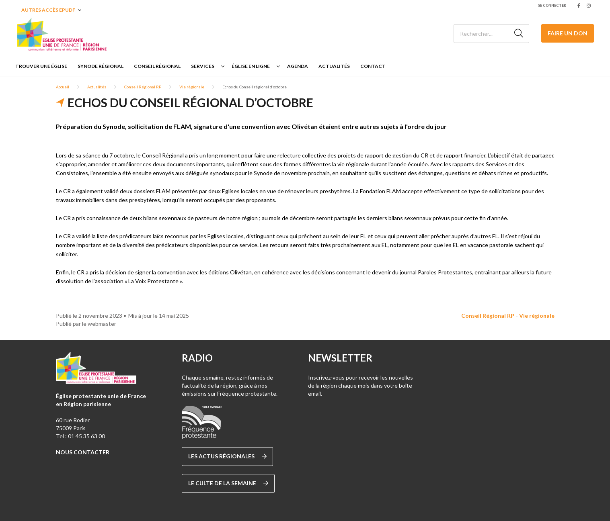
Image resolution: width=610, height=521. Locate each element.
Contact (373, 66)
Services (202, 66)
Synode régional (100, 66)
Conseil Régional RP (142, 86)
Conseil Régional (157, 66)
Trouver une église (41, 66)
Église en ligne (251, 66)
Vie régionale (191, 86)
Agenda (297, 66)
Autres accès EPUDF (48, 10)
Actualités (334, 66)
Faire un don (567, 33)
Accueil (62, 86)
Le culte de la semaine (228, 483)
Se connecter (552, 5)
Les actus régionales (227, 456)
